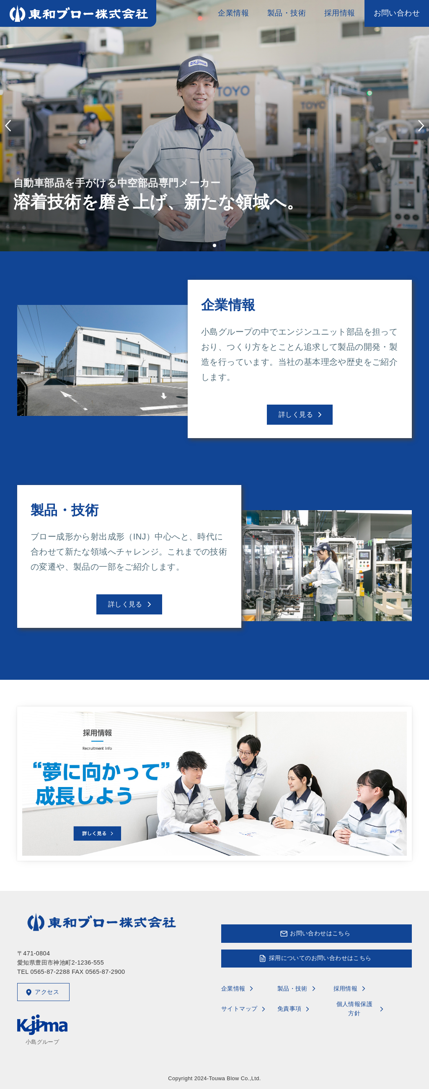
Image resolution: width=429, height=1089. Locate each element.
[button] (214, 245)
